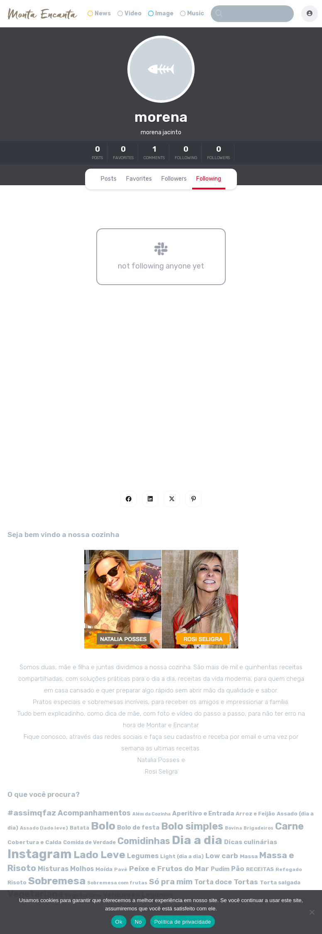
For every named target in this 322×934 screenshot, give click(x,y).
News (99, 13)
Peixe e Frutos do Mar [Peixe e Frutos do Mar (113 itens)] (169, 868)
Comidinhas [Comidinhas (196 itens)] (143, 841)
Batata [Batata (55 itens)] (79, 828)
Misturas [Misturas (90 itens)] (53, 869)
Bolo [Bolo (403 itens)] (103, 825)
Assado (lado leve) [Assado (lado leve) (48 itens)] (44, 828)
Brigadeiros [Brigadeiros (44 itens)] (258, 828)
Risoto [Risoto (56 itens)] (17, 882)
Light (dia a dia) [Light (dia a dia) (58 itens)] (182, 856)
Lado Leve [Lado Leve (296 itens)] (99, 855)
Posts (109, 178)
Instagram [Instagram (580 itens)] (39, 854)
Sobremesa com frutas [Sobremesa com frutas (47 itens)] (117, 883)
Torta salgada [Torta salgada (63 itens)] (280, 882)
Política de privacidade (182, 922)
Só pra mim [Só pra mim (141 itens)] (171, 881)
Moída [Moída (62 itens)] (103, 869)
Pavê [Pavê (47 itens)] (120, 869)
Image (160, 13)
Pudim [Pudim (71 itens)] (220, 869)
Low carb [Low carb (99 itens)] (221, 856)
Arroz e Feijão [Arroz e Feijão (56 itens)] (255, 814)
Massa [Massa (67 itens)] (249, 856)
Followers (174, 178)
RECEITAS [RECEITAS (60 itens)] (260, 869)
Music (192, 13)
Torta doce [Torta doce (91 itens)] (213, 882)
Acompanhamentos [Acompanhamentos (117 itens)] (94, 812)
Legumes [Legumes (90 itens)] (143, 856)
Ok (118, 922)
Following (208, 178)
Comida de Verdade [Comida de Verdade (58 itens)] (89, 842)
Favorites (139, 178)
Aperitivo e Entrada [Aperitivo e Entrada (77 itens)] (203, 813)
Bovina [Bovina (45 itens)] (233, 828)
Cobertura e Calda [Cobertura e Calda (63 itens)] (34, 842)
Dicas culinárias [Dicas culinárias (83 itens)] (250, 842)
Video (129, 13)
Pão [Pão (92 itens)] (237, 869)
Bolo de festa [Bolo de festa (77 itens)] (138, 827)
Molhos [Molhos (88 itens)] (82, 869)
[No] (311, 912)
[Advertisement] (161, 396)
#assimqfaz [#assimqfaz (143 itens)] (31, 813)
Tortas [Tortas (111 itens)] (246, 882)
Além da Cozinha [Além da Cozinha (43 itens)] (151, 814)
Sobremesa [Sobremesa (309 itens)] (56, 881)
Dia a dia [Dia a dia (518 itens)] (197, 840)
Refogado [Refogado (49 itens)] (289, 869)
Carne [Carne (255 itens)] (289, 826)
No (138, 922)
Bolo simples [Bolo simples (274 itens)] (192, 826)
